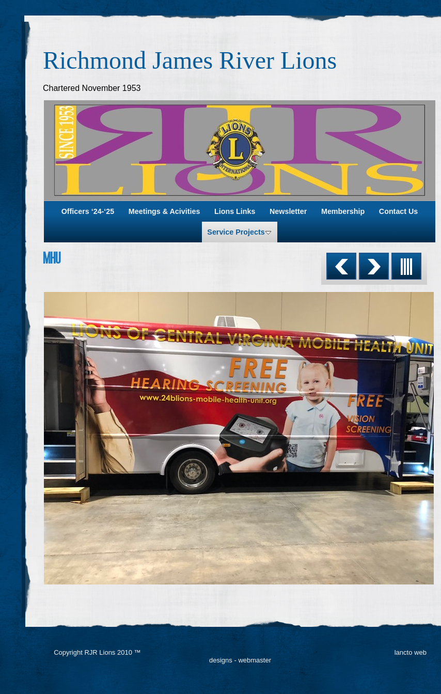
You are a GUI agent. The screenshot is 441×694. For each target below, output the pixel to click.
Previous (341, 266)
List (406, 266)
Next (373, 266)
